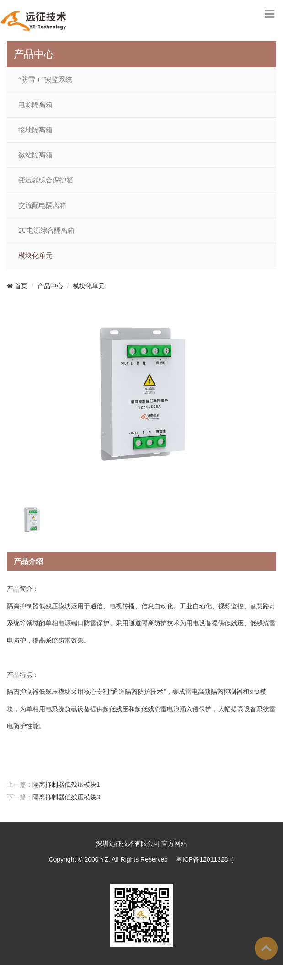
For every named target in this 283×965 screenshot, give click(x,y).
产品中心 (50, 286)
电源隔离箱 (35, 104)
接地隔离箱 (35, 130)
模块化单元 (35, 255)
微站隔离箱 (35, 155)
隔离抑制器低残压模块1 (66, 784)
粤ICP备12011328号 (205, 859)
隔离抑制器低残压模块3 (66, 797)
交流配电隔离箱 (42, 205)
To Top (266, 948)
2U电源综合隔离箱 (46, 230)
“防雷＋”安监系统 (45, 79)
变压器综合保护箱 (45, 180)
